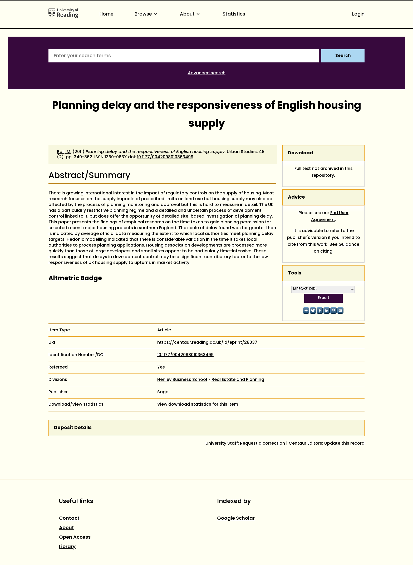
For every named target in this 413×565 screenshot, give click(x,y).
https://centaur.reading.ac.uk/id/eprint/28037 (207, 342)
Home (107, 14)
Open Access (75, 537)
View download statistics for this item (197, 404)
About (190, 14)
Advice (296, 197)
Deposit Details (73, 428)
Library (67, 547)
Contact (69, 518)
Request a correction (262, 443)
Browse (147, 14)
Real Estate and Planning (238, 379)
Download (300, 153)
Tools (294, 273)
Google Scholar (236, 518)
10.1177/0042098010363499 (165, 157)
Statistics (234, 14)
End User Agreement (330, 216)
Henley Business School (182, 379)
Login (358, 14)
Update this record (344, 443)
